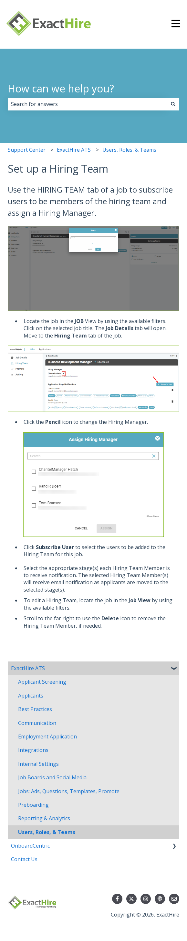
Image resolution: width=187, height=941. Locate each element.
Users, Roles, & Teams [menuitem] (46, 832)
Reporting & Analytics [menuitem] (44, 818)
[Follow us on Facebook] (117, 899)
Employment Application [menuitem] (47, 736)
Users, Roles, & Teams (129, 149)
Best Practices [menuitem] (35, 709)
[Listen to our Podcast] (160, 899)
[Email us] (174, 899)
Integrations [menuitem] (33, 750)
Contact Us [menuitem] (24, 859)
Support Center (27, 149)
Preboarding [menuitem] (33, 804)
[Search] (173, 104)
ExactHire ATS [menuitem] (28, 668)
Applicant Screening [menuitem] (42, 681)
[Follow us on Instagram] (145, 899)
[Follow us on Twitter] (131, 899)
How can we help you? (61, 88)
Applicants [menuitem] (30, 695)
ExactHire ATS (74, 149)
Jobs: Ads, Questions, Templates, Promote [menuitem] (68, 791)
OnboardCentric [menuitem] (30, 845)
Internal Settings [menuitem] (38, 763)
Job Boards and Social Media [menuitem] (52, 777)
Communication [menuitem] (37, 723)
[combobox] (87, 104)
